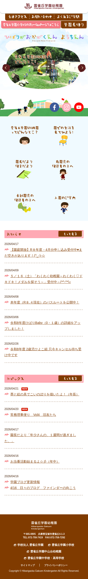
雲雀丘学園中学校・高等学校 (45, 558)
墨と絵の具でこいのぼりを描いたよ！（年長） (44, 394)
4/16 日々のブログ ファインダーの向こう (43, 488)
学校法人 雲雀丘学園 (30, 545)
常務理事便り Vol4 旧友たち (33, 415)
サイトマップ (28, 565)
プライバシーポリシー (56, 565)
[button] (6, 68)
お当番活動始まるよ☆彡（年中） (35, 461)
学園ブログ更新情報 (25, 482)
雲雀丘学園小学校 (63, 545)
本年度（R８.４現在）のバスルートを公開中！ (44, 302)
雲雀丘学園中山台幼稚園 (45, 551)
